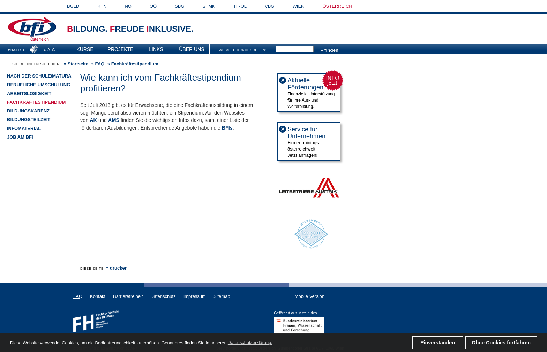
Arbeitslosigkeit (29, 93)
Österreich (39, 39)
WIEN (299, 6)
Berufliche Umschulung (38, 84)
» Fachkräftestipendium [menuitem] (132, 63)
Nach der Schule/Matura (39, 76)
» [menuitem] (75, 63)
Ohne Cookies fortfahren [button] (501, 342)
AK (93, 120)
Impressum (194, 296)
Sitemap (221, 296)
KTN (101, 6)
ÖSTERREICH (337, 6)
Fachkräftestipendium (36, 102)
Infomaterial (24, 128)
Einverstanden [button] (437, 342)
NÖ (128, 6)
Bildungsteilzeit (28, 119)
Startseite (78, 63)
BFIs (227, 128)
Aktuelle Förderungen (305, 84)
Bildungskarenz (28, 110)
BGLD (73, 6)
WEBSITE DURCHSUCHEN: (243, 50)
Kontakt (97, 296)
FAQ (100, 63)
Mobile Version (309, 296)
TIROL (240, 6)
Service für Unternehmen (306, 133)
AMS (113, 120)
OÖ (153, 6)
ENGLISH (16, 50)
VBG (269, 6)
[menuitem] (85, 49)
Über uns (191, 49)
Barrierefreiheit (128, 296)
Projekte (121, 49)
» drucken (116, 268)
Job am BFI (20, 137)
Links (156, 49)
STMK (209, 6)
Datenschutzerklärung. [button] (250, 342)
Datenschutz (162, 296)
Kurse (84, 49)
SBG (179, 6)
